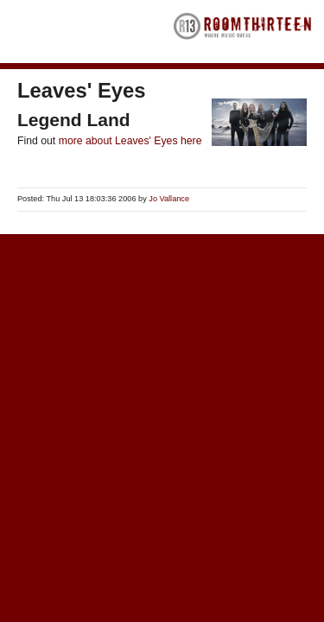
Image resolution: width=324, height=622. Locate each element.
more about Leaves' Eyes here (130, 141)
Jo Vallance (169, 198)
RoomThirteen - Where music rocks (243, 31)
